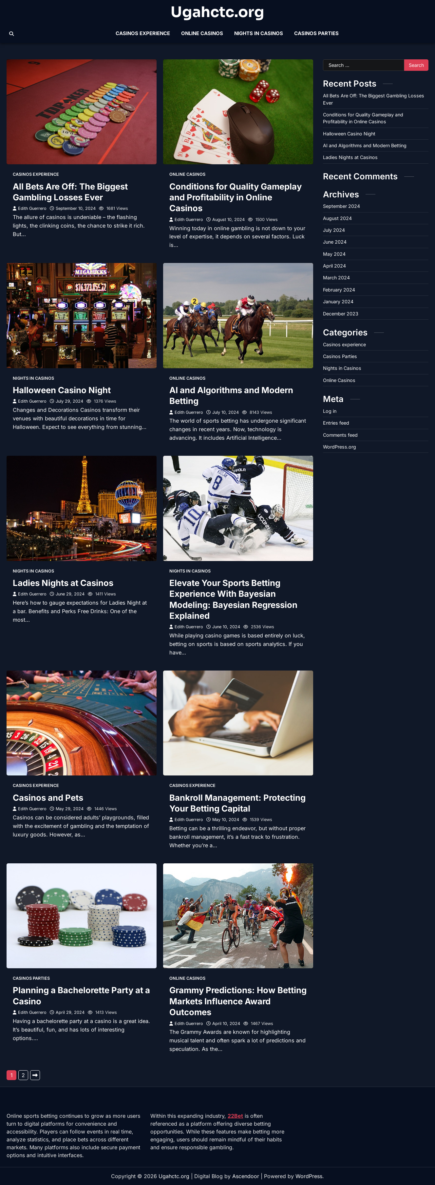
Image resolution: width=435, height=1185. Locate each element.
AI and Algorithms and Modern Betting (365, 145)
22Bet (235, 1116)
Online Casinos (202, 33)
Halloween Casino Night (62, 390)
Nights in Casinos (258, 33)
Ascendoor (245, 1176)
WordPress (308, 1176)
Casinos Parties (316, 33)
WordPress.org (339, 447)
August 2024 (337, 218)
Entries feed (336, 423)
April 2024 (334, 266)
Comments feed (340, 435)
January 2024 (338, 301)
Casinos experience (143, 33)
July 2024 (334, 230)
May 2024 (334, 254)
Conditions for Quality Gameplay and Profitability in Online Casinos (235, 197)
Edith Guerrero (30, 208)
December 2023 (340, 313)
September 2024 (341, 206)
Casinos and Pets (48, 798)
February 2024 (339, 289)
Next (35, 1075)
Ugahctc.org (217, 12)
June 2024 (335, 242)
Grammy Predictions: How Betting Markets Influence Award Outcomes (238, 1001)
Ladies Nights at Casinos (63, 583)
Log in (329, 411)
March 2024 (336, 277)
